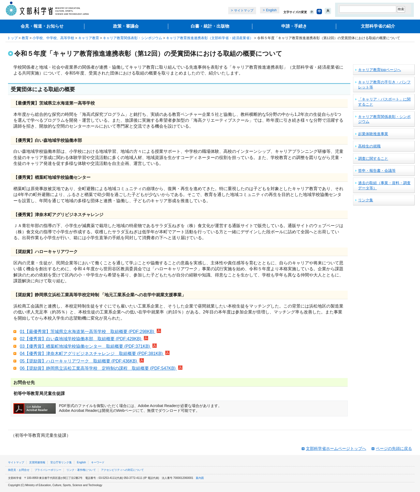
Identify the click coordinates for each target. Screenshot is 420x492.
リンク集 (365, 200)
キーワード (97, 462)
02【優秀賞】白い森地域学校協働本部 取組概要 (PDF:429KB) (84, 338)
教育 (25, 38)
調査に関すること (373, 158)
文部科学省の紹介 (378, 26)
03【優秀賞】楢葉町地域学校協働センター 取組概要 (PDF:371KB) (88, 346)
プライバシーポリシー (48, 469)
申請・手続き (294, 26)
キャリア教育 (88, 38)
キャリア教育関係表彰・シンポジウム (132, 38)
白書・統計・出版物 (210, 26)
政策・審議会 (126, 26)
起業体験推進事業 (373, 134)
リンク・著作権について (81, 469)
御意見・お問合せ (18, 469)
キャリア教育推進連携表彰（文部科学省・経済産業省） (209, 38)
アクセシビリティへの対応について (122, 469)
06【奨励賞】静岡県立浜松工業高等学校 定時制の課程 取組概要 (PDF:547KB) (101, 368)
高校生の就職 (369, 146)
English (271, 10)
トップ (12, 38)
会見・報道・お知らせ (42, 26)
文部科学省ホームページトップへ (336, 448)
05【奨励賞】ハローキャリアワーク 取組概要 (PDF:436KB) (82, 361)
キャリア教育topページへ (379, 70)
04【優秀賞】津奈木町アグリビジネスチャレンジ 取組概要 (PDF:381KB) (95, 353)
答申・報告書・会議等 (377, 170)
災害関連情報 (37, 462)
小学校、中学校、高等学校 (53, 38)
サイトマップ (243, 10)
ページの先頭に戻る (394, 448)
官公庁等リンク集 (61, 462)
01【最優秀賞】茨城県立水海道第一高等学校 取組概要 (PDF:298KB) (90, 331)
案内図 (200, 477)
